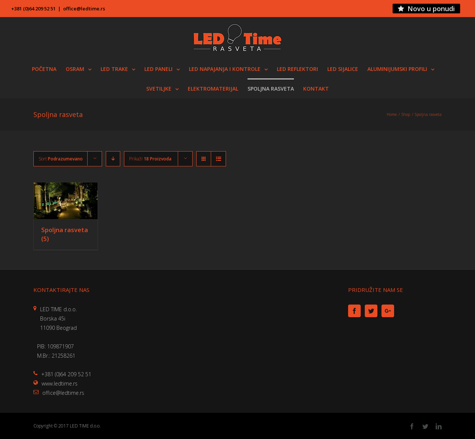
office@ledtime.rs (84, 8)
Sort (61, 159)
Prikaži (150, 159)
